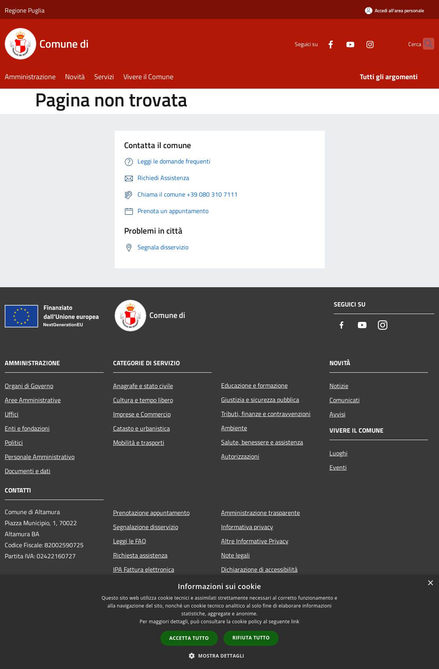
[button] (219, 656)
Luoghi (338, 453)
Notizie (338, 385)
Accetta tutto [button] (189, 638)
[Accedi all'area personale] (394, 10)
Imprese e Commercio (142, 414)
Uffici (12, 414)
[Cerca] (424, 43)
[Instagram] (355, 43)
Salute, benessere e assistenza (262, 442)
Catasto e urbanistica (141, 428)
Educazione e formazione (254, 385)
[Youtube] (335, 43)
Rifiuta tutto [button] (251, 637)
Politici (14, 442)
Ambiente (234, 428)
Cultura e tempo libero (143, 400)
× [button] (430, 583)
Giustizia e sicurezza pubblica (260, 399)
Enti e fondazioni (27, 428)
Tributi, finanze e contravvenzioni (266, 413)
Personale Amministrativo (39, 456)
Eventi (338, 467)
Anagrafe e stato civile (143, 385)
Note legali (235, 555)
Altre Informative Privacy (254, 541)
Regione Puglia (25, 10)
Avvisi (337, 414)
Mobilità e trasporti (138, 442)
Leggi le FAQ (129, 541)
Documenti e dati (27, 471)
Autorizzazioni (240, 456)
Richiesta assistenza (140, 555)
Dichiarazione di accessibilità (259, 569)
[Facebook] (315, 43)
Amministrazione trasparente (260, 512)
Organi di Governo (29, 385)
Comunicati (344, 400)
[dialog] (219, 622)
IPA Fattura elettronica (143, 569)
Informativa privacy (247, 526)
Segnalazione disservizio (145, 526)
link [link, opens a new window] (295, 621)
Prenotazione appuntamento (151, 512)
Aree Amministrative (33, 400)
